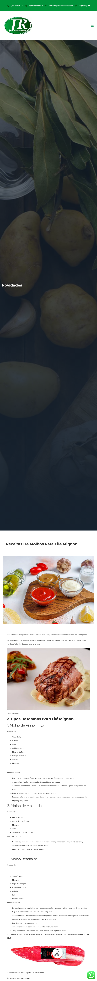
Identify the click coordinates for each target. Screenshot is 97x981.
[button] (92, 25)
